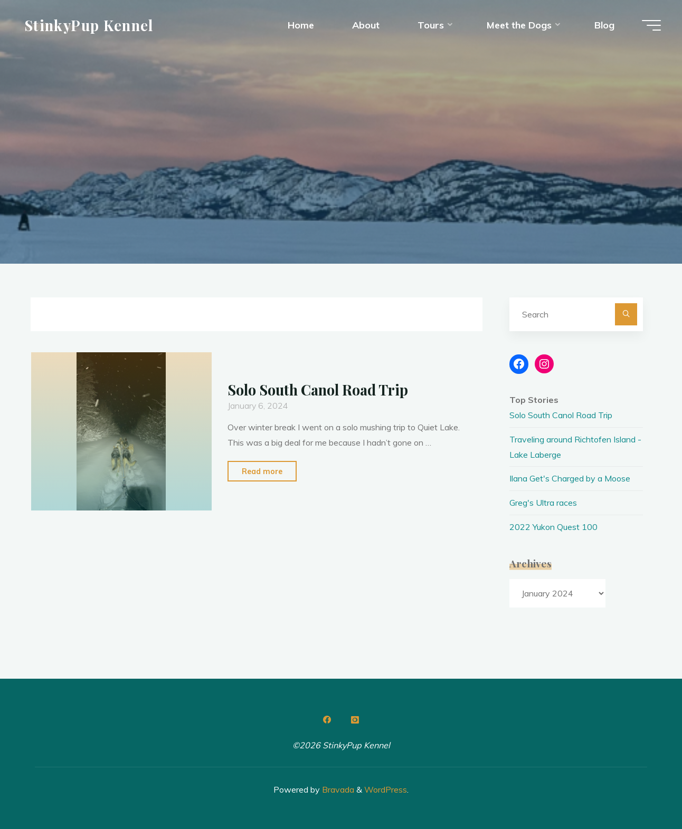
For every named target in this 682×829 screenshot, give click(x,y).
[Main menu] (651, 25)
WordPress (385, 789)
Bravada (337, 789)
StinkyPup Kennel (89, 24)
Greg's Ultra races (543, 502)
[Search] (626, 314)
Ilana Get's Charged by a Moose (569, 478)
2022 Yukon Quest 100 (553, 527)
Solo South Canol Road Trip (318, 389)
